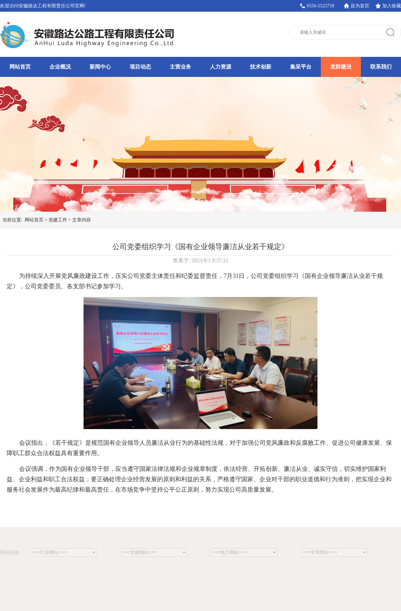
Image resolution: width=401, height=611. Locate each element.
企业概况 (60, 67)
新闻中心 (100, 67)
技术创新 (260, 67)
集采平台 (300, 67)
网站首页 (20, 67)
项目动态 (140, 67)
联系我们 (381, 67)
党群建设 (341, 67)
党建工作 (57, 219)
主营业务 (180, 67)
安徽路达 (88, 35)
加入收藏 (391, 5)
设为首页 (360, 5)
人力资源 (220, 67)
